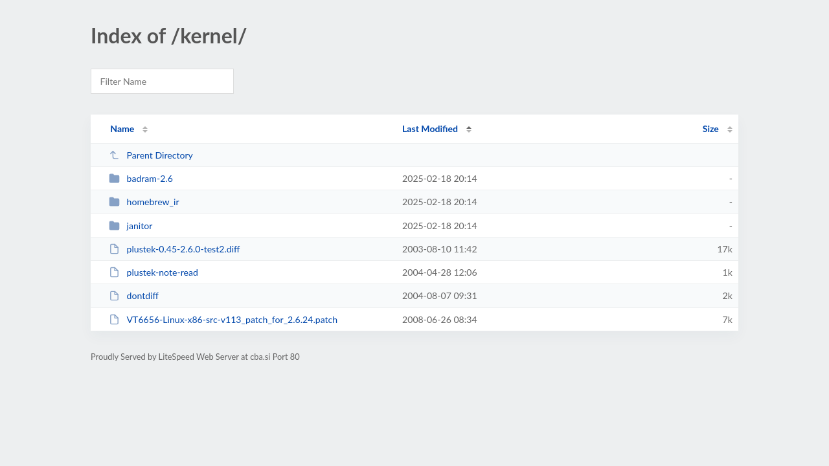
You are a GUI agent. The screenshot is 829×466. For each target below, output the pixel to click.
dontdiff (134, 295)
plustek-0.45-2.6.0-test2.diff (174, 248)
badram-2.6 (141, 178)
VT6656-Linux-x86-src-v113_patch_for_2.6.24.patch (223, 319)
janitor (130, 225)
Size (711, 128)
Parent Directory (151, 155)
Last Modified (430, 128)
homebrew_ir (144, 201)
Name (122, 128)
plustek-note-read (153, 272)
